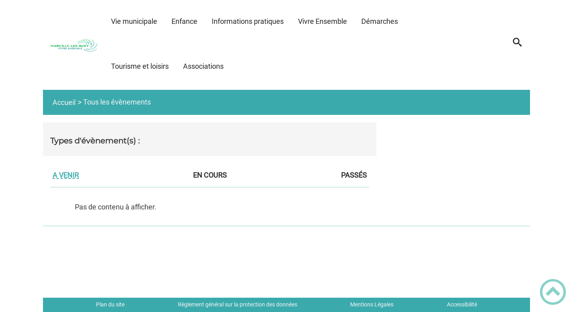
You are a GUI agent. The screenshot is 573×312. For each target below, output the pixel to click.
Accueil (64, 102)
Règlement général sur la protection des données (237, 304)
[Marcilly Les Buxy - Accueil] (73, 44)
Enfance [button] (184, 21)
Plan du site (110, 304)
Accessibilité (462, 304)
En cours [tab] (210, 176)
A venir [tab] (66, 176)
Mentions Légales (372, 304)
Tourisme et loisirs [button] (140, 66)
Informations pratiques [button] (248, 21)
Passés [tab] (354, 176)
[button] (517, 45)
